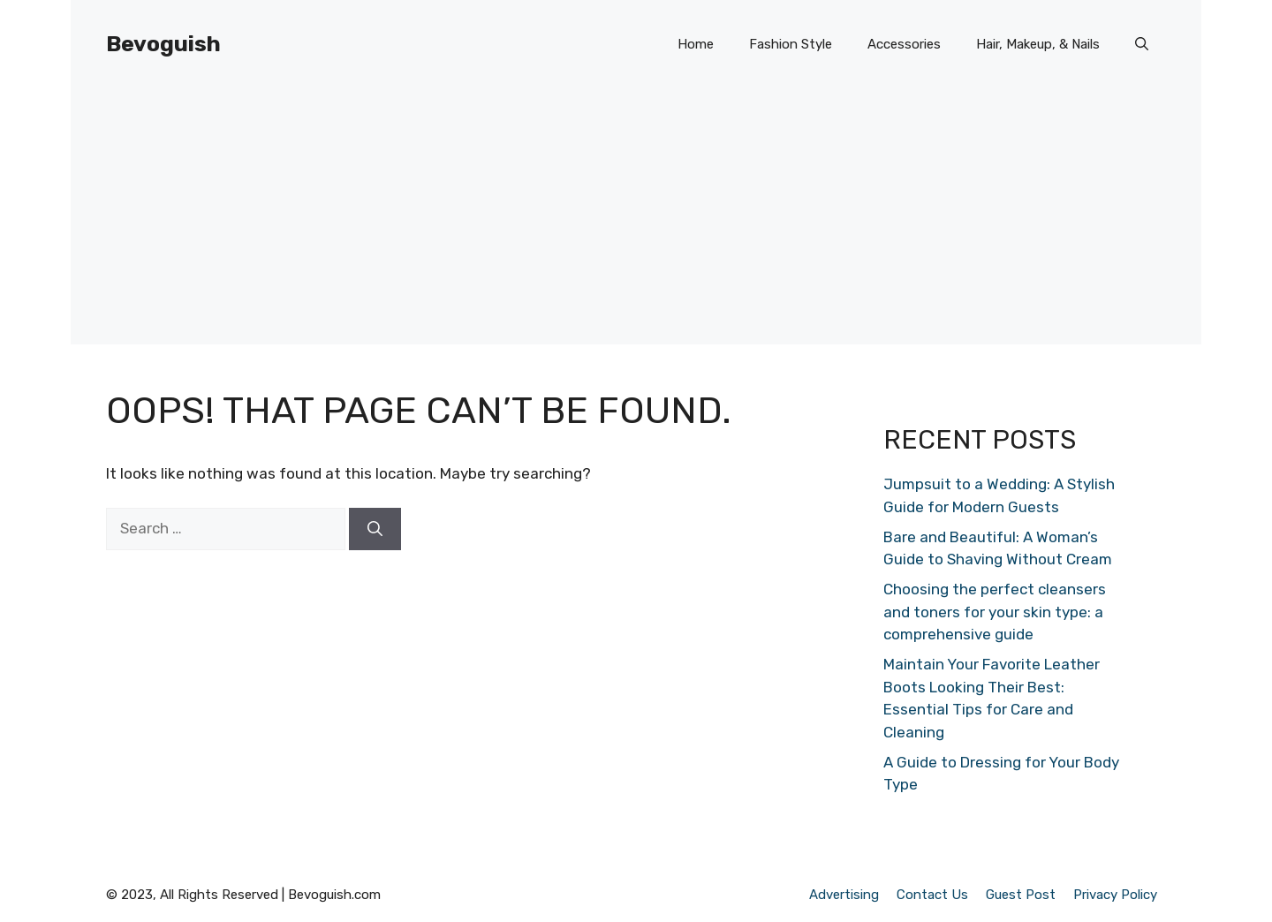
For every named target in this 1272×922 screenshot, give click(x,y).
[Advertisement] (636, 220)
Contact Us (932, 895)
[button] (1141, 44)
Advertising (844, 895)
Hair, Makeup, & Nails (1038, 44)
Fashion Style (790, 44)
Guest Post (1021, 895)
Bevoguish (163, 44)
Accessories (904, 44)
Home (696, 44)
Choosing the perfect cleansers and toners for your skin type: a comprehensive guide (994, 611)
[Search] (375, 529)
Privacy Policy (1115, 895)
